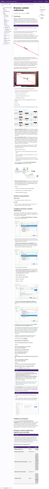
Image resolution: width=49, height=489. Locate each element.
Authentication (6, 16)
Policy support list (6, 32)
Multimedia (5, 24)
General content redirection (6, 21)
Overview (42, 12)
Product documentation (11, 1)
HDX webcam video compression (8, 29)
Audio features (7, 25)
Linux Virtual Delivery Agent (19, 4)
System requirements (6, 11)
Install (4, 12)
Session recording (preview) (6, 38)
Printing (5, 34)
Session (5, 36)
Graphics (5, 19)
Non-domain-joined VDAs (8, 31)
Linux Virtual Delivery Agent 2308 (7, 8)
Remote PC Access (7, 35)
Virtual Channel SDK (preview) (7, 41)
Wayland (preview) (6, 42)
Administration (6, 15)
